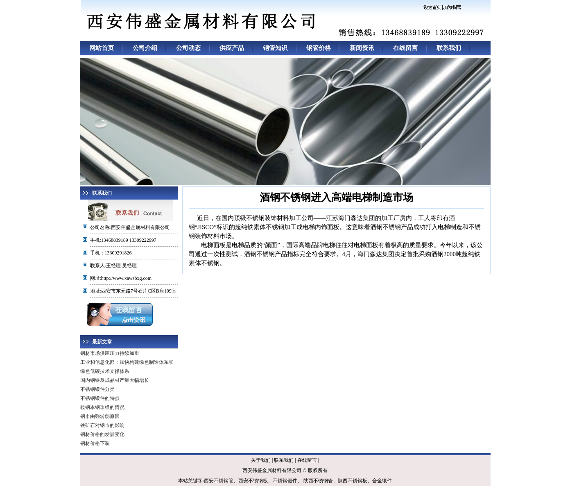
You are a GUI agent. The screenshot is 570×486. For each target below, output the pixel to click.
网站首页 (101, 48)
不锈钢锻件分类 (97, 389)
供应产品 (231, 48)
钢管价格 (318, 48)
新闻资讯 (362, 48)
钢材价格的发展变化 (102, 434)
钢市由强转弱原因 (100, 416)
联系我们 (449, 48)
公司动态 (188, 48)
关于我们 (261, 460)
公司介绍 (145, 48)
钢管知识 (275, 48)
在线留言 (405, 48)
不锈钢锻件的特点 (100, 398)
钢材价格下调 (95, 443)
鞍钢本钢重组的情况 (102, 407)
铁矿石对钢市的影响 (102, 425)
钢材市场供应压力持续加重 (109, 353)
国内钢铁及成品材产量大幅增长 (114, 380)
